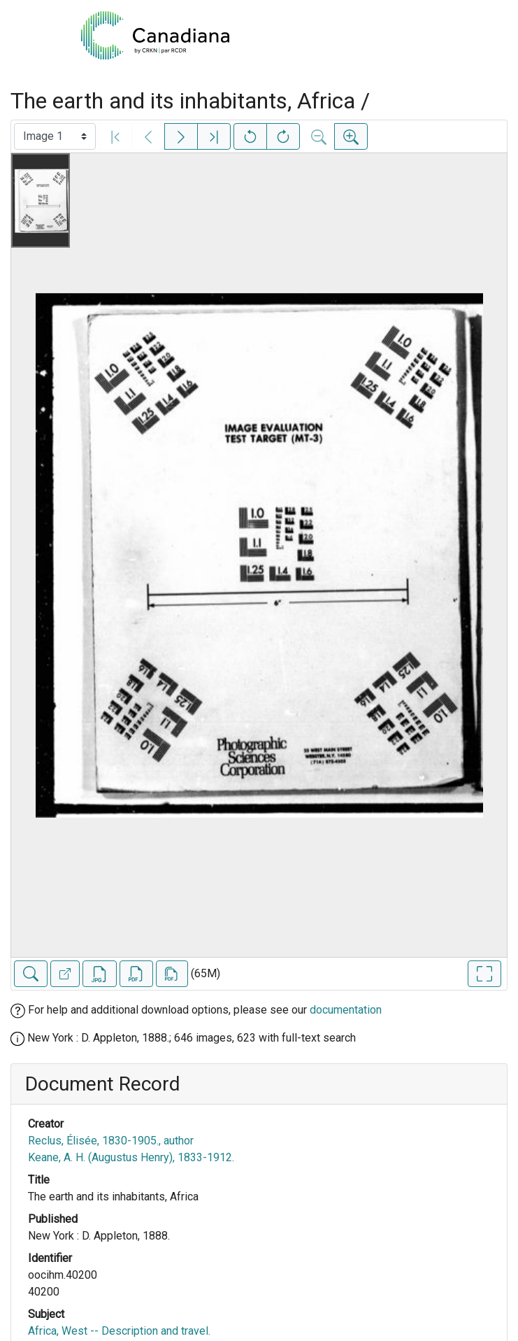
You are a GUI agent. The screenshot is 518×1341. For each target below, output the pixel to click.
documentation (346, 1009)
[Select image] (55, 136)
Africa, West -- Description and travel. (119, 1331)
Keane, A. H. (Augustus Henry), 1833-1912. (131, 1157)
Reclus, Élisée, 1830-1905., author (111, 1140)
